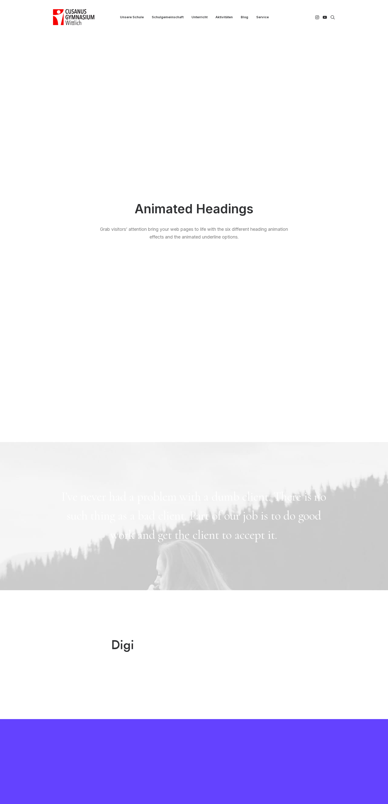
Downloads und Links (220, 716)
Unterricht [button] (200, 17)
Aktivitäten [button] (224, 17)
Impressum (212, 729)
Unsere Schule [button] (132, 17)
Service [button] (262, 17)
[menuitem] (131, 17)
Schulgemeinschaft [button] (168, 17)
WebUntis (136, 716)
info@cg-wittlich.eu (294, 729)
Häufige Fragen (216, 723)
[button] (317, 17)
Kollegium (136, 710)
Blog (244, 17)
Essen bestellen (216, 710)
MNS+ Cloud (139, 723)
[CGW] (73, 17)
